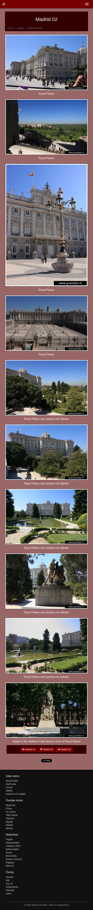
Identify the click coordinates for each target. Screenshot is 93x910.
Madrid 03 (64, 749)
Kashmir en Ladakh (16, 794)
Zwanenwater (13, 842)
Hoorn (9, 852)
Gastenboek (12, 887)
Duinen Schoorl (14, 859)
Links (8, 893)
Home (10, 28)
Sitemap (10, 890)
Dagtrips (10, 862)
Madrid (9, 825)
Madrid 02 (46, 749)
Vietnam (10, 818)
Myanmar (10, 805)
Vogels (9, 839)
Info (8, 880)
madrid (20, 28)
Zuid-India (11, 784)
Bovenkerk (11, 856)
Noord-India (12, 780)
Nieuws (9, 877)
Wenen (9, 828)
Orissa (9, 787)
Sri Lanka (10, 811)
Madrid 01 (28, 749)
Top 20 (9, 883)
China (9, 808)
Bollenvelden (12, 849)
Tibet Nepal (11, 815)
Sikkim (9, 790)
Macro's (10, 865)
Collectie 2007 (13, 846)
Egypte (9, 821)
